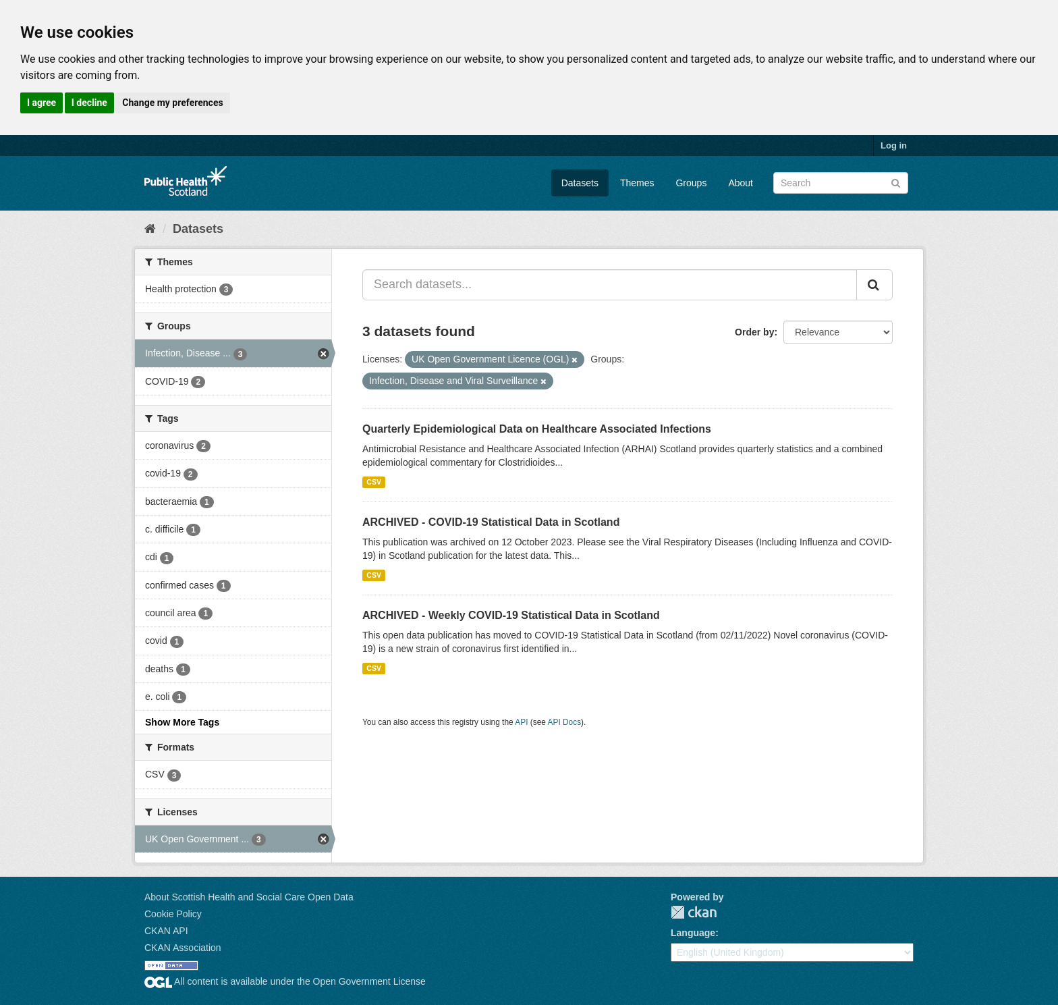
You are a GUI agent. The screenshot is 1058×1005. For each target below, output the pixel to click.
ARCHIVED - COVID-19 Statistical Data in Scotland (490, 522)
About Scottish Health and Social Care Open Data (249, 897)
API (521, 722)
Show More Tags (182, 722)
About (740, 183)
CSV (373, 482)
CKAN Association (182, 947)
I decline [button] (89, 102)
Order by (754, 332)
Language (693, 932)
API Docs (565, 722)
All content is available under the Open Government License (285, 981)
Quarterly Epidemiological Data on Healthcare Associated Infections (536, 429)
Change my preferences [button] (172, 102)
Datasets (579, 183)
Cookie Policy (173, 913)
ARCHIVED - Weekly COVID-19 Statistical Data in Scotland (511, 615)
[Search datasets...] (609, 284)
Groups (690, 183)
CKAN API (166, 930)
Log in (894, 145)
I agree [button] (41, 102)
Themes (637, 183)
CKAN (694, 912)
